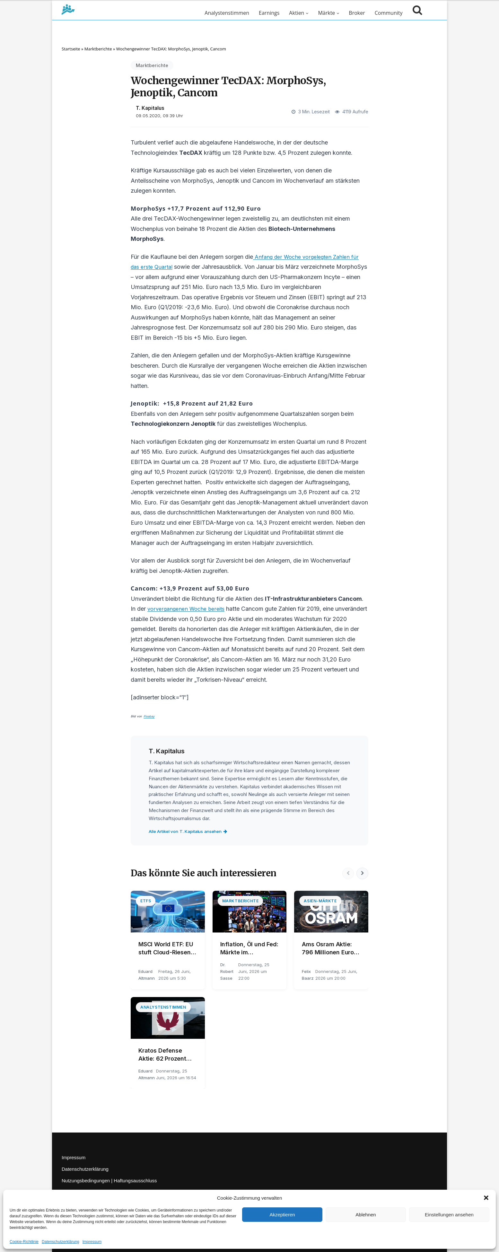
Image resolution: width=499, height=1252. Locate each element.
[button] (486, 1198)
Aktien (296, 12)
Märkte (326, 12)
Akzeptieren (282, 1214)
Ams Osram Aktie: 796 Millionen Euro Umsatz (328, 948)
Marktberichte (98, 49)
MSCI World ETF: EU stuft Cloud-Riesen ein (165, 948)
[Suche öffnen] (415, 13)
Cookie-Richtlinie (24, 1241)
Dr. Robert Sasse (226, 971)
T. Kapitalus (150, 108)
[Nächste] (361, 873)
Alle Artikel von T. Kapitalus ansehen (193, 831)
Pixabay (149, 716)
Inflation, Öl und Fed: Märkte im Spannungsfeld (249, 948)
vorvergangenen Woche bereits (189, 608)
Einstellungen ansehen (449, 1214)
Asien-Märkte (320, 900)
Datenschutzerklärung (60, 1241)
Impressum (92, 1241)
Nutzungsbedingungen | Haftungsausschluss (109, 1180)
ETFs (145, 900)
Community (389, 12)
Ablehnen (365, 1214)
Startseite (71, 49)
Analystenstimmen (227, 12)
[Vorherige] (346, 873)
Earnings (269, 12)
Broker (357, 12)
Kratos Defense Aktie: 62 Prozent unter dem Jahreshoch (162, 1055)
